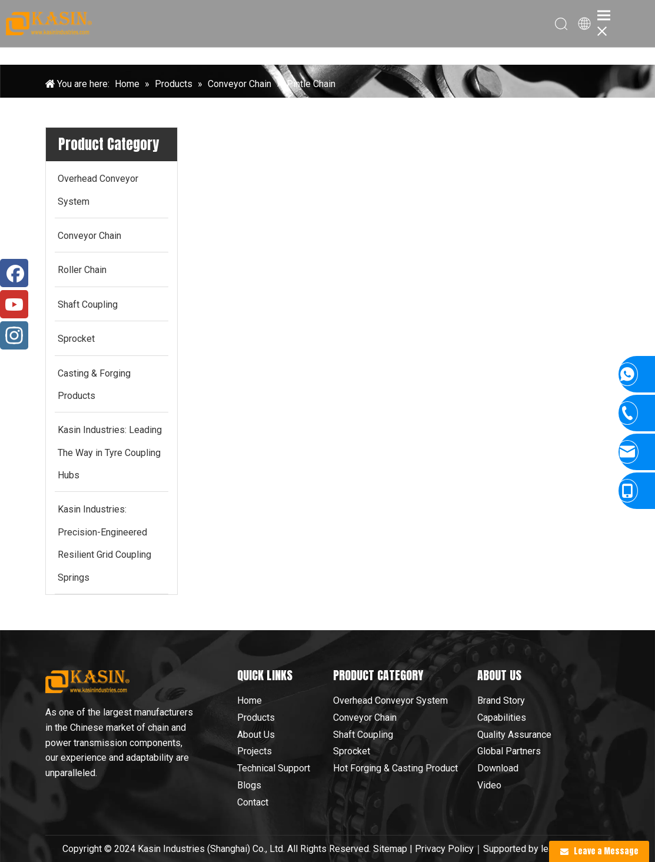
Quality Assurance (514, 734)
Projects (254, 751)
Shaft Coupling (363, 734)
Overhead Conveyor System (390, 700)
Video (489, 785)
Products (256, 717)
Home (249, 700)
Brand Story (501, 700)
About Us (256, 734)
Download (497, 768)
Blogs (249, 785)
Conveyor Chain (365, 717)
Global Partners (509, 751)
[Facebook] (14, 273)
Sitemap (390, 848)
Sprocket (351, 751)
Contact (252, 802)
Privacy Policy (444, 848)
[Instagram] (14, 335)
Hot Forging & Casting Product (395, 768)
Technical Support (273, 768)
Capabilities (501, 717)
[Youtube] (14, 304)
